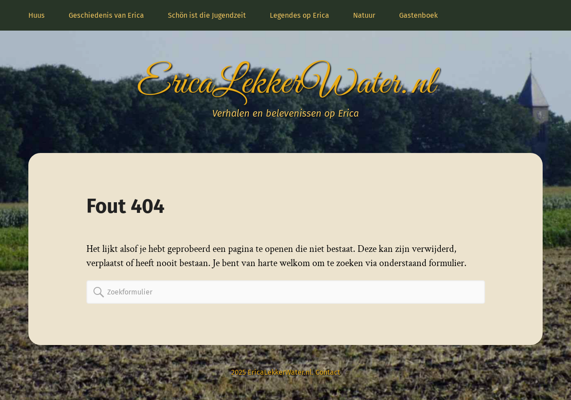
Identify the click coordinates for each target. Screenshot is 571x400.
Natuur (364, 15)
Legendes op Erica (299, 15)
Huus (36, 15)
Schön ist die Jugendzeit (207, 15)
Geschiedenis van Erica (106, 15)
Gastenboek (418, 15)
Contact (327, 372)
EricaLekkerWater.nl (286, 84)
